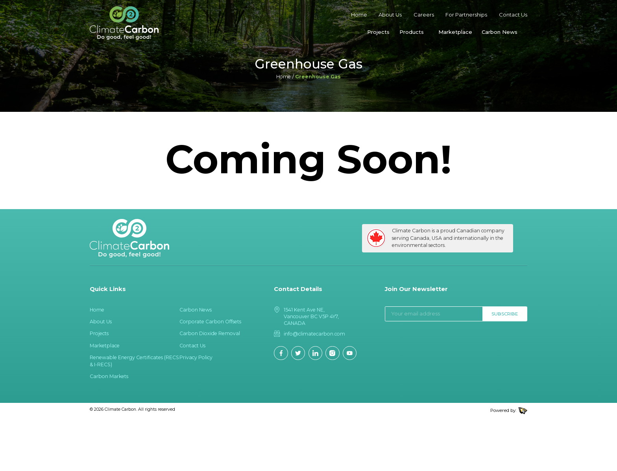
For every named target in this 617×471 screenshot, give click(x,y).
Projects (378, 32)
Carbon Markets (109, 376)
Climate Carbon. (121, 409)
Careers (424, 14)
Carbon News (499, 32)
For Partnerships (466, 14)
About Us (390, 14)
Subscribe (504, 314)
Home (359, 14)
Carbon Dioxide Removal (209, 333)
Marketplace (455, 32)
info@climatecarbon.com (314, 334)
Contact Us (513, 14)
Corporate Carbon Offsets (210, 322)
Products (411, 32)
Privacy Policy (195, 357)
